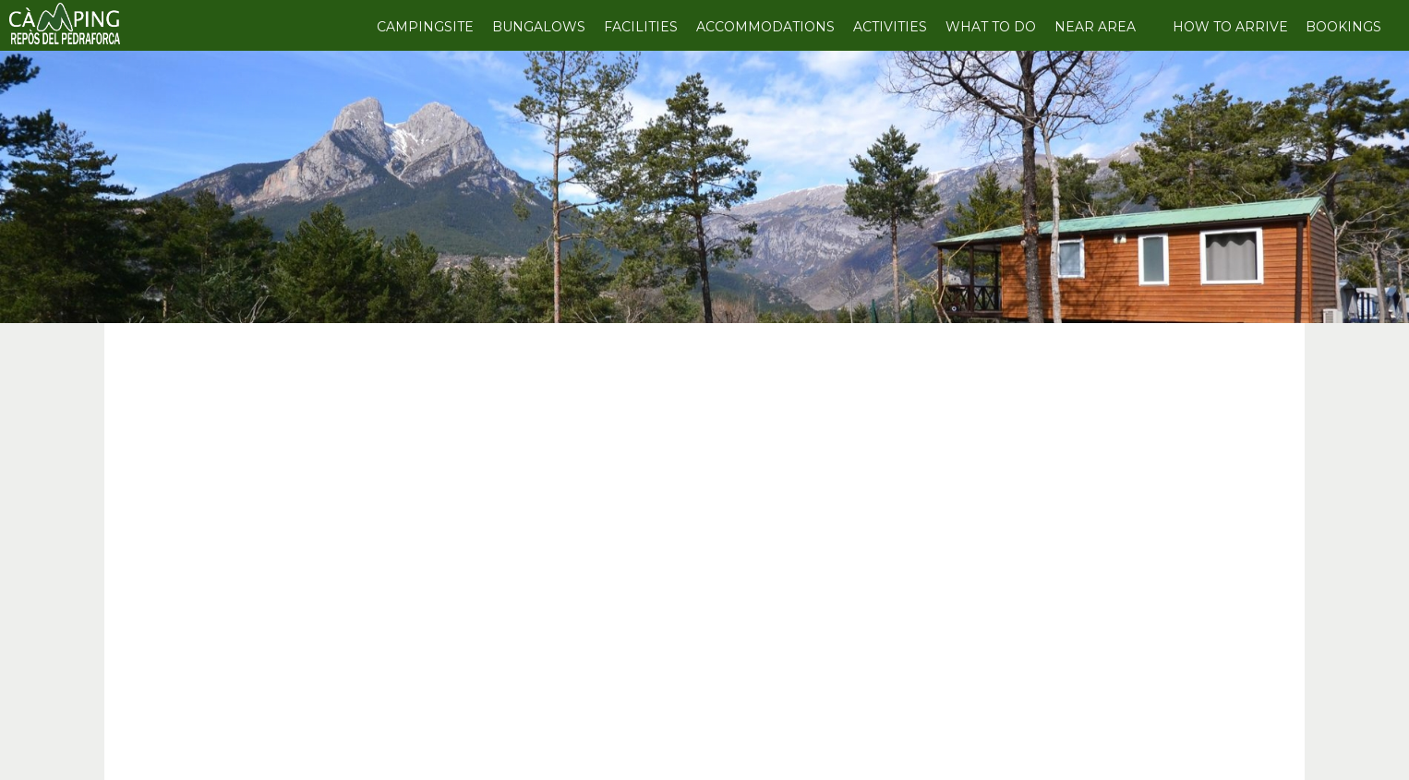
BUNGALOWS (538, 26)
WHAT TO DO (990, 26)
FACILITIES (641, 26)
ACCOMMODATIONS (765, 26)
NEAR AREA (1095, 26)
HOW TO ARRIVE (1230, 26)
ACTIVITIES (890, 26)
